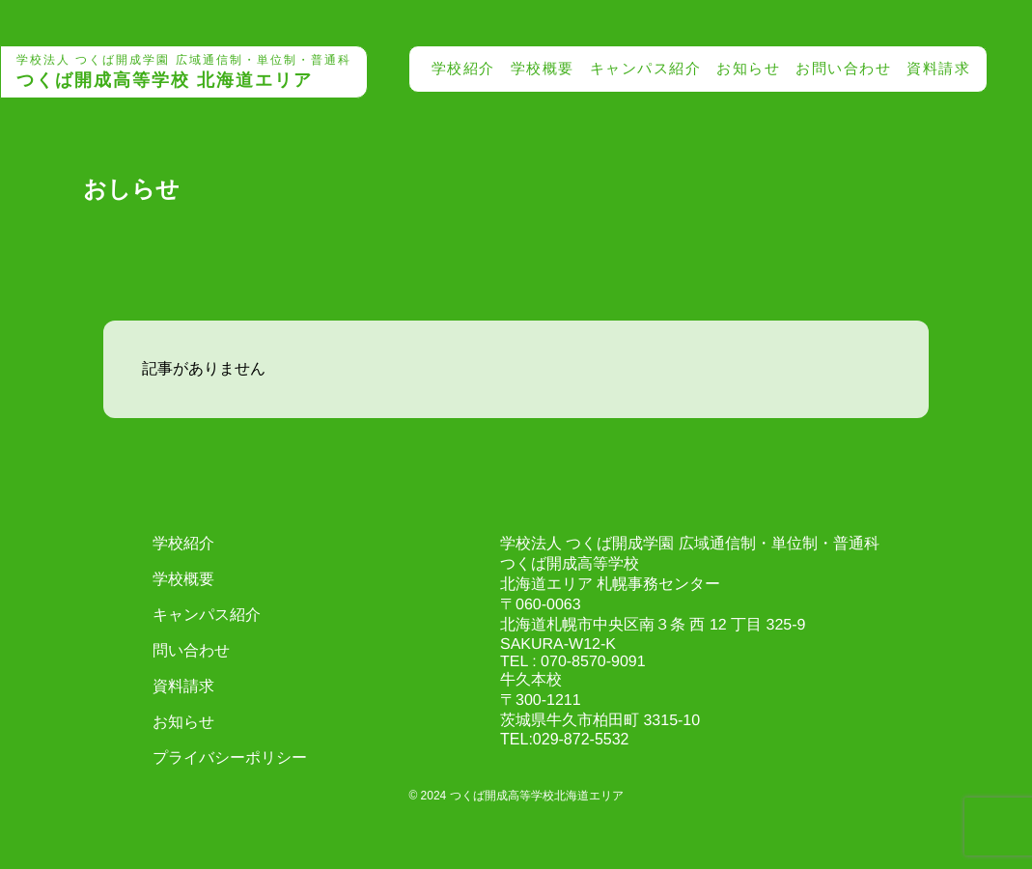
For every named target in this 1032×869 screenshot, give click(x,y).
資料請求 (938, 68)
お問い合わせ (843, 68)
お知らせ (748, 68)
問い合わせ (191, 650)
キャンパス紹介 (646, 68)
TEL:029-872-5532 (564, 739)
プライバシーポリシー (230, 757)
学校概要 (542, 68)
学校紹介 (463, 68)
